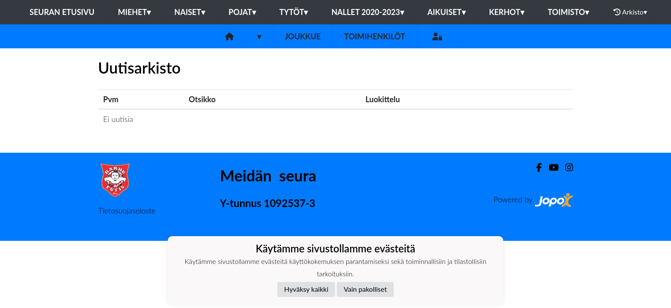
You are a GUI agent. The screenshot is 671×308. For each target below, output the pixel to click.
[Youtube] (550, 167)
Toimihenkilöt (374, 36)
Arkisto (630, 12)
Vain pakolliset (365, 289)
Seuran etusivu (62, 12)
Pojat (242, 12)
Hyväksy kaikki (306, 289)
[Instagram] (565, 167)
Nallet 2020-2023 (367, 12)
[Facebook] (535, 167)
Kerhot (506, 12)
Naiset (189, 12)
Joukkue (303, 36)
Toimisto (568, 12)
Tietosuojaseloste (126, 210)
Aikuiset (447, 12)
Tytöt (293, 12)
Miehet (134, 12)
